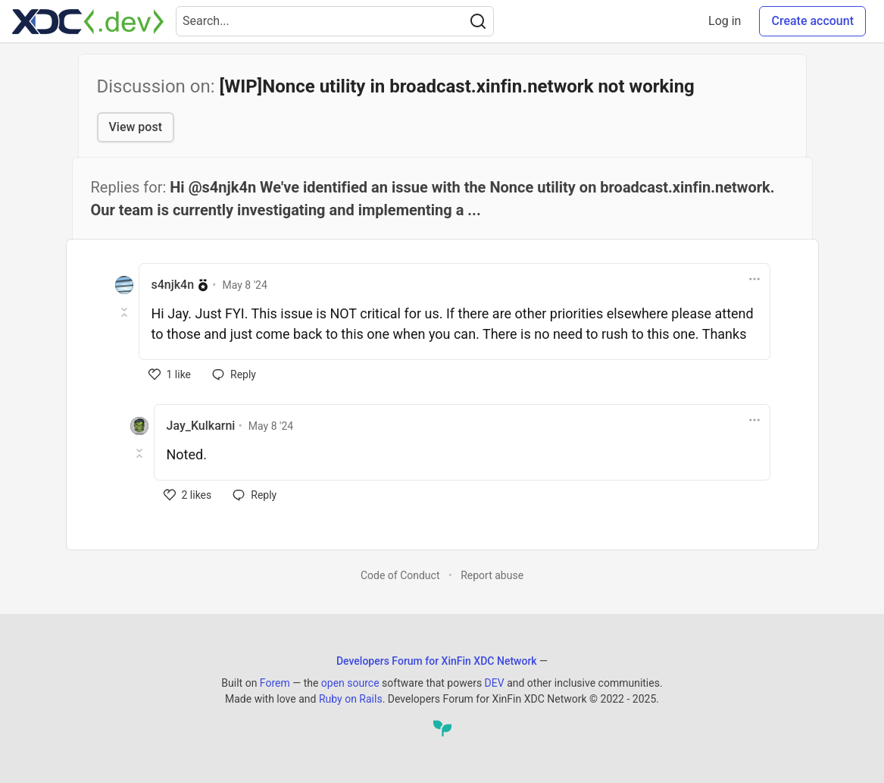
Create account (812, 21)
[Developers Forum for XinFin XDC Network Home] (88, 21)
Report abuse (492, 575)
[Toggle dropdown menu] (754, 279)
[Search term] (335, 21)
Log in (724, 21)
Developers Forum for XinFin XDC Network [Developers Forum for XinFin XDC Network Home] (436, 661)
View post (135, 127)
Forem (275, 683)
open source (350, 683)
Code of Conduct (400, 575)
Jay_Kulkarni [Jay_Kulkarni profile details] (201, 425)
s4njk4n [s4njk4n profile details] (173, 284)
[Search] (478, 21)
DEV (494, 683)
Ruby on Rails (351, 699)
